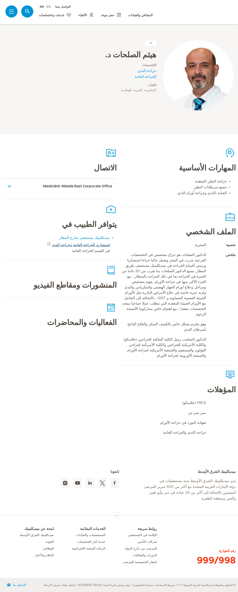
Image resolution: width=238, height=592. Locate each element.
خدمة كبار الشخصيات (91, 541)
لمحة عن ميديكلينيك (39, 529)
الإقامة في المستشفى (142, 535)
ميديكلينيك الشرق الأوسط (37, 535)
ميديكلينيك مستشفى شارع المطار (84, 238)
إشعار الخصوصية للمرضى (140, 562)
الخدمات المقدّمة (92, 529)
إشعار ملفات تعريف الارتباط (59, 585)
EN (49, 6)
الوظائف (48, 548)
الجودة (49, 541)
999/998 (216, 560)
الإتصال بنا (16, 585)
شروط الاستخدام (165, 585)
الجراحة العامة (145, 76)
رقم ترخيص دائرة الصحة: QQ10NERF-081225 (103, 585)
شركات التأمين (147, 541)
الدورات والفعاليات (145, 555)
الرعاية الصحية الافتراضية (88, 548)
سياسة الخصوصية (143, 585)
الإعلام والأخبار (44, 555)
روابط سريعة (147, 529)
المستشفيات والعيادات (90, 535)
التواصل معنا (63, 6)
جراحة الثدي (147, 71)
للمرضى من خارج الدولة (141, 548)
